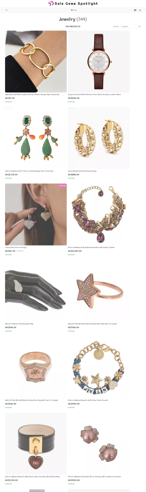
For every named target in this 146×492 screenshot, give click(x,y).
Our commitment (111, 466)
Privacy (65, 488)
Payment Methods (84, 455)
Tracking (81, 466)
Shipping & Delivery (85, 459)
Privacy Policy (56, 459)
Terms (60, 488)
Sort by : (116, 29)
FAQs (80, 452)
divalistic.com (110, 452)
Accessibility (72, 488)
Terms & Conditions (58, 462)
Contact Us (55, 455)
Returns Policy (83, 462)
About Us (54, 452)
